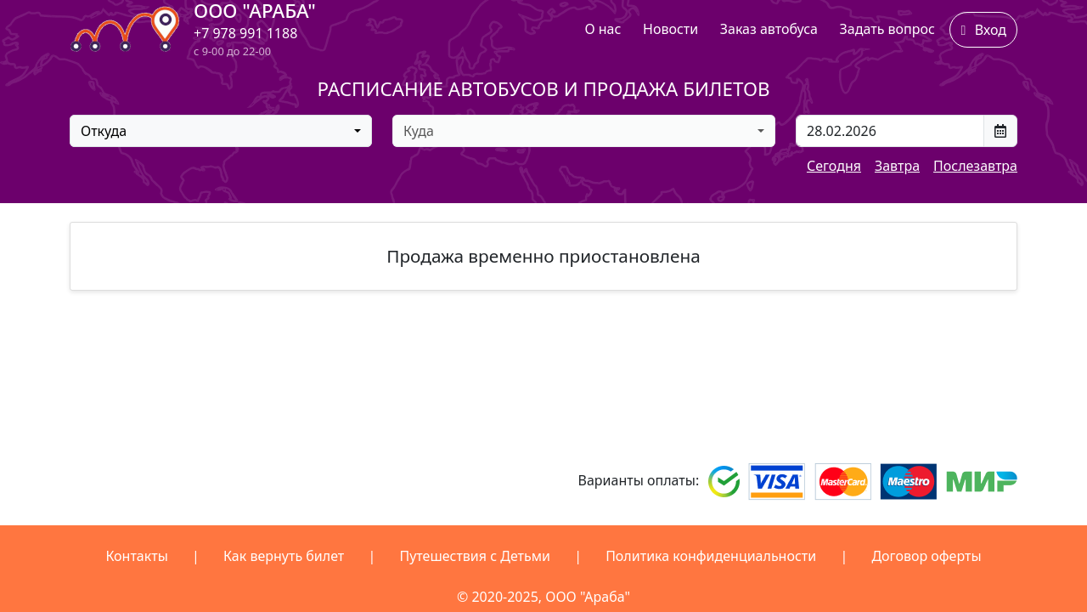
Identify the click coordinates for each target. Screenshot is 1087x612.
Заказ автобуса (769, 29)
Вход (983, 29)
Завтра (897, 165)
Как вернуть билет (283, 556)
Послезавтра (975, 165)
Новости (670, 29)
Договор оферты (926, 556)
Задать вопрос (887, 29)
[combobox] (221, 131)
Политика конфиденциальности (710, 556)
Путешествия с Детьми (474, 556)
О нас (602, 29)
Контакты (136, 556)
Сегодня (834, 165)
